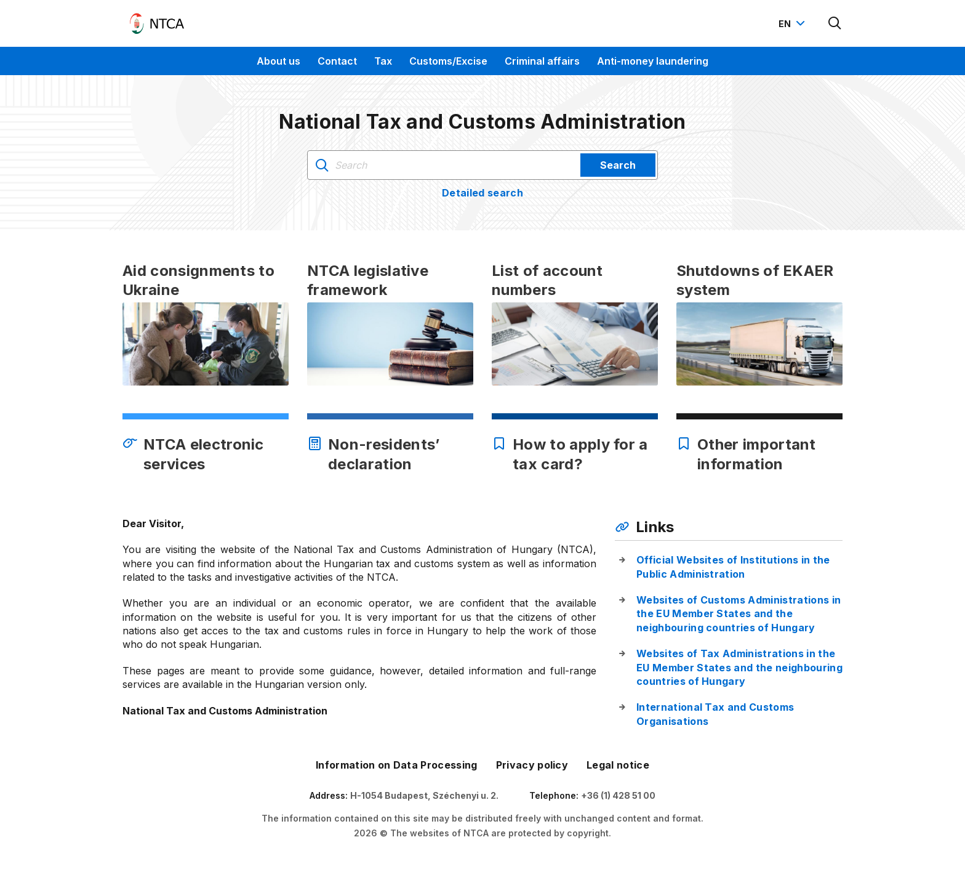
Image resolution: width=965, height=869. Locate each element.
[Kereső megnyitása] (835, 23)
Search (618, 165)
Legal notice (618, 765)
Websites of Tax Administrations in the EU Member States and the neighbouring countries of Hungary (739, 667)
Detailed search (482, 193)
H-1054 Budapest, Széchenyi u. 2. (424, 795)
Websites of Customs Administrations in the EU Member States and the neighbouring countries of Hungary (738, 614)
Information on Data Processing (397, 765)
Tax (383, 61)
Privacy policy (532, 765)
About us (278, 61)
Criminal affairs (542, 61)
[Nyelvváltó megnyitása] (793, 23)
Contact (337, 61)
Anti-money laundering (652, 61)
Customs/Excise (448, 61)
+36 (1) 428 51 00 (618, 795)
